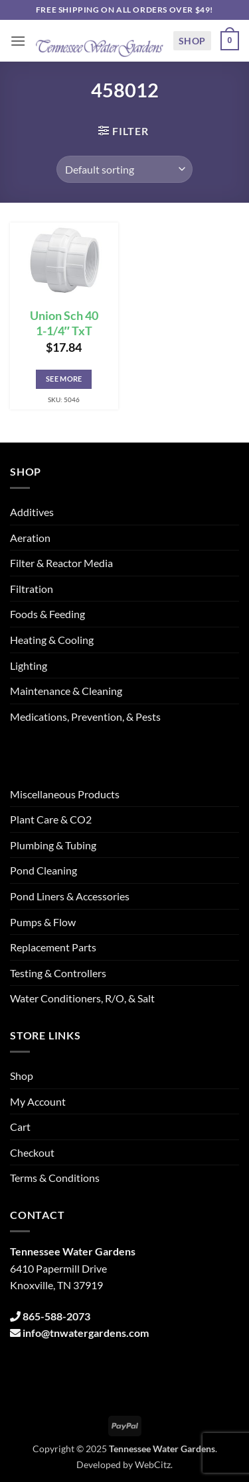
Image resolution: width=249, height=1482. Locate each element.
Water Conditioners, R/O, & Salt (82, 998)
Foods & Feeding (47, 614)
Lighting (28, 665)
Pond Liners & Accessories (69, 896)
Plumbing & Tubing (53, 845)
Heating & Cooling (52, 639)
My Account (38, 1101)
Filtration (31, 588)
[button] (18, 41)
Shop (192, 40)
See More (64, 378)
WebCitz (153, 1464)
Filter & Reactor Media (61, 562)
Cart (20, 1126)
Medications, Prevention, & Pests (85, 716)
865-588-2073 (56, 1316)
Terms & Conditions (55, 1177)
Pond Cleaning (43, 870)
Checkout (32, 1152)
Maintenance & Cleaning (66, 690)
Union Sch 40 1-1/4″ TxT (64, 323)
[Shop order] (124, 169)
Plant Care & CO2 (51, 819)
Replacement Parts (53, 947)
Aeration (30, 537)
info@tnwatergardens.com (86, 1332)
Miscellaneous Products (65, 794)
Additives (32, 511)
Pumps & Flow (43, 922)
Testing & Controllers (58, 973)
